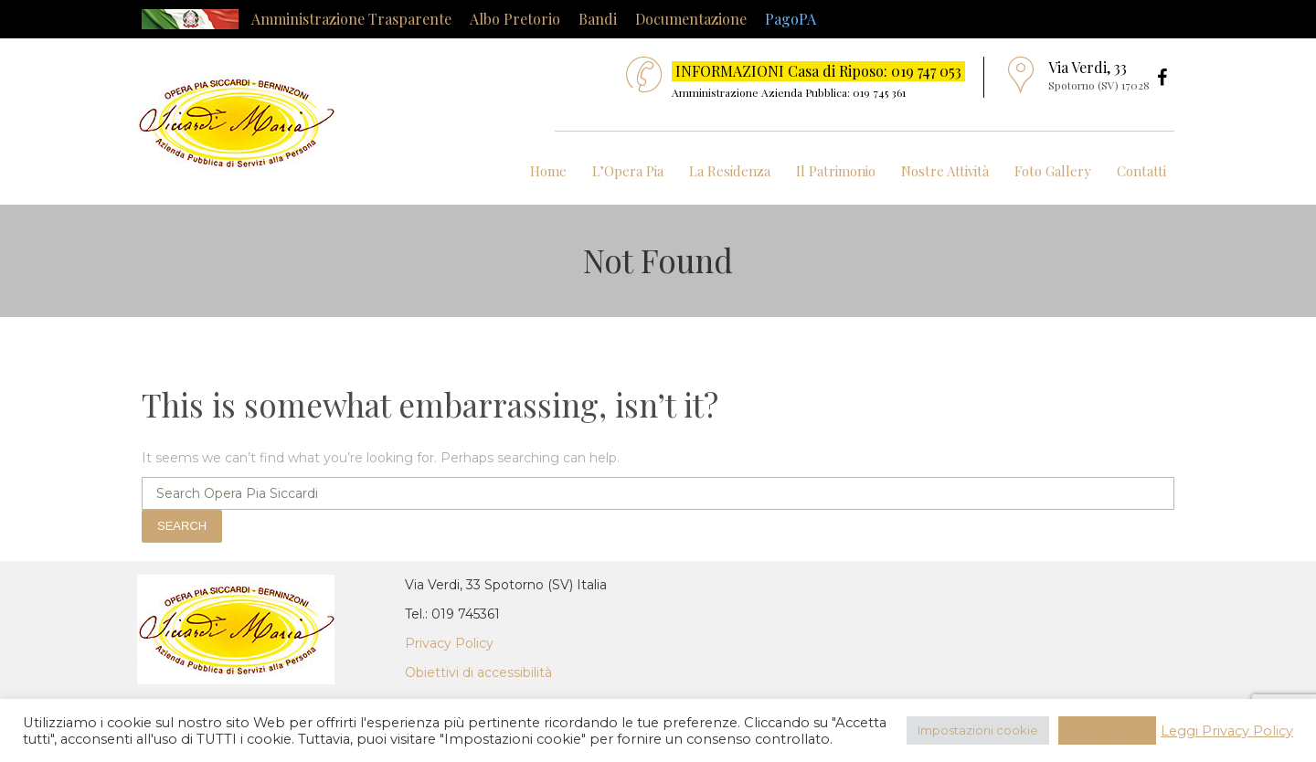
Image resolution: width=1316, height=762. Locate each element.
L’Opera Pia (627, 171)
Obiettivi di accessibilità (478, 672)
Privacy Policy (449, 643)
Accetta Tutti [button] (1107, 730)
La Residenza (729, 171)
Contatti (1141, 171)
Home (548, 171)
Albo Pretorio (515, 18)
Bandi (597, 18)
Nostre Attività (945, 171)
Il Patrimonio (836, 171)
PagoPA (790, 18)
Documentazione (691, 18)
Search (182, 526)
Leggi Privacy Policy (1227, 731)
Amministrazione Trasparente (351, 18)
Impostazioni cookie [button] (978, 730)
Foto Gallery (1052, 171)
